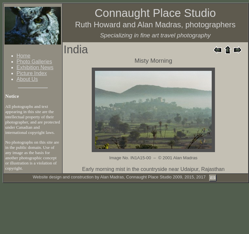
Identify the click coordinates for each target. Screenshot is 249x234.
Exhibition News (35, 67)
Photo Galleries (34, 61)
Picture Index (32, 73)
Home (23, 55)
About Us (27, 79)
